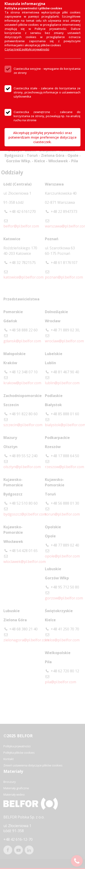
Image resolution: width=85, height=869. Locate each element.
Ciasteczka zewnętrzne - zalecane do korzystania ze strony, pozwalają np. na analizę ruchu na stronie (47, 116)
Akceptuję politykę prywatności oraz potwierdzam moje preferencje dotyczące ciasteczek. (42, 137)
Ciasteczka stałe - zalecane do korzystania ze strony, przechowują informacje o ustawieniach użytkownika (47, 92)
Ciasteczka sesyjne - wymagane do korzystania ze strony (47, 71)
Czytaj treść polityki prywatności (27, 49)
